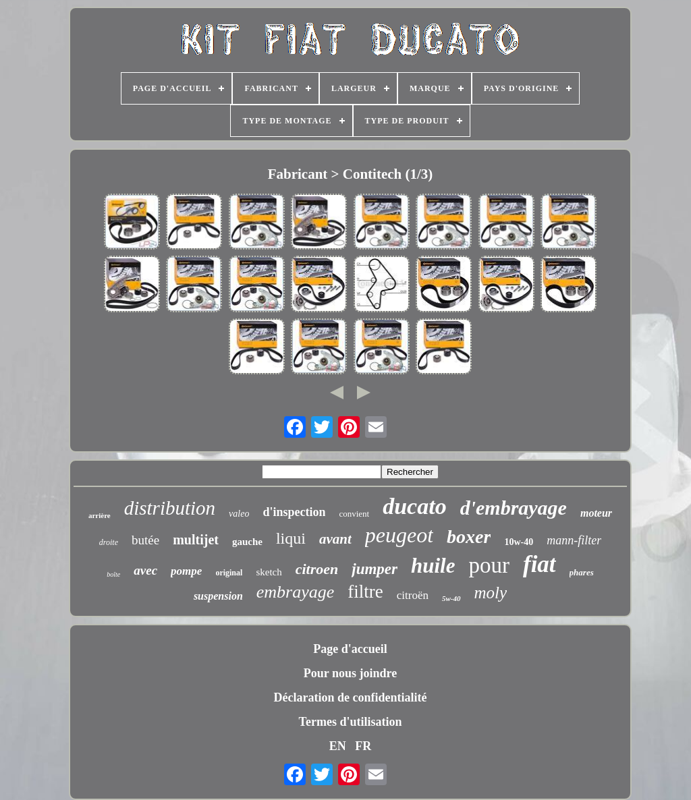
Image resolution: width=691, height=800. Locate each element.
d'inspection (293, 512)
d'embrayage (513, 507)
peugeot (399, 535)
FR (363, 746)
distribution (169, 508)
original (228, 572)
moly (490, 592)
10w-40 (518, 542)
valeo (239, 514)
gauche (247, 541)
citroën (413, 595)
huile (433, 565)
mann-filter (574, 540)
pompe (186, 571)
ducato (414, 506)
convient (354, 514)
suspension (218, 596)
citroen (317, 569)
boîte (113, 574)
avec (145, 570)
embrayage (295, 592)
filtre (365, 591)
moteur (596, 513)
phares (582, 572)
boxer (469, 536)
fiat (539, 564)
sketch (268, 572)
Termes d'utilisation (350, 721)
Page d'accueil (350, 649)
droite (108, 542)
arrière (99, 515)
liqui (291, 538)
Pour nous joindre (350, 673)
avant (335, 539)
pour (488, 565)
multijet (196, 539)
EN (337, 746)
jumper (374, 569)
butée (145, 540)
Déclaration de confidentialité (350, 697)
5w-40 (451, 598)
